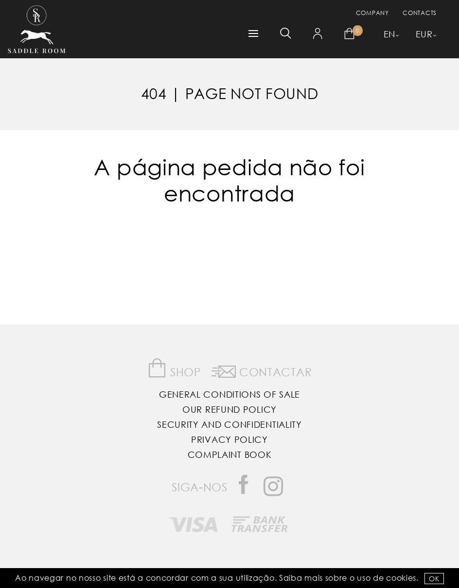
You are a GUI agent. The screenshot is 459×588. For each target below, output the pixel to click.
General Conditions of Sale (229, 394)
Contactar (262, 370)
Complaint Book (230, 454)
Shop (174, 368)
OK (434, 578)
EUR (424, 34)
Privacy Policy (229, 439)
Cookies (401, 577)
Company (372, 13)
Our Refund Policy (229, 409)
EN (389, 34)
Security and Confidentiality (229, 424)
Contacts (420, 13)
